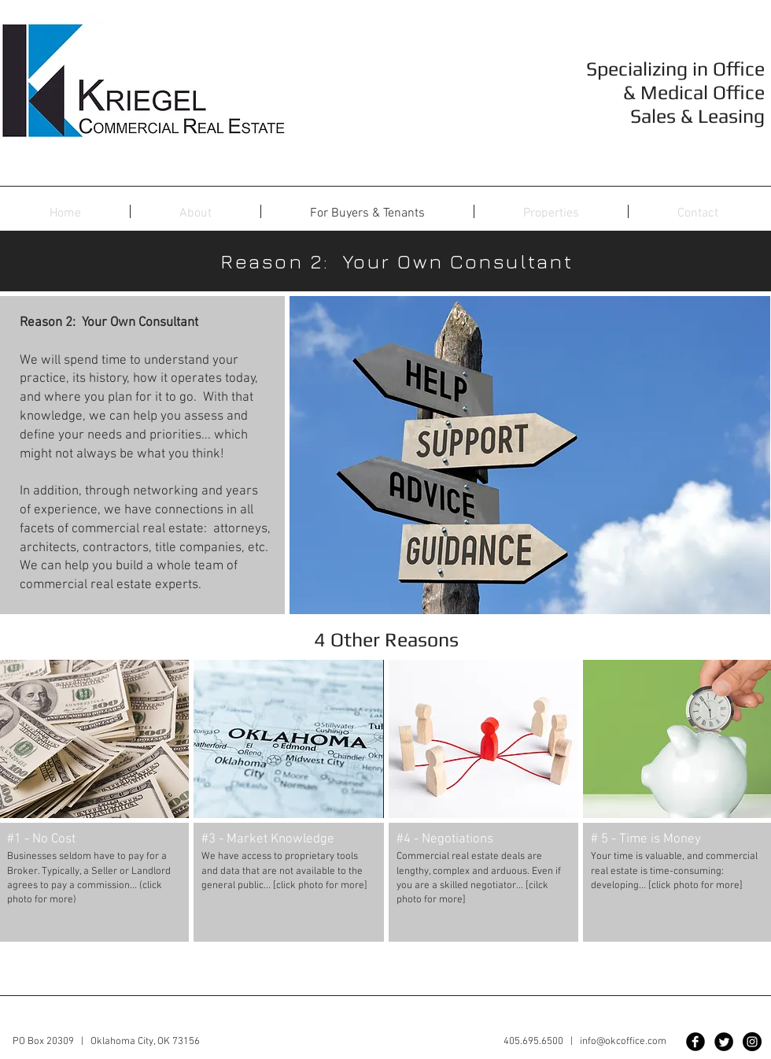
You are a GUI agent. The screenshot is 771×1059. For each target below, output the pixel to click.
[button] (551, 214)
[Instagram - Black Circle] (752, 1041)
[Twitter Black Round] (723, 1041)
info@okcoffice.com (623, 1041)
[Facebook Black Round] (695, 1041)
